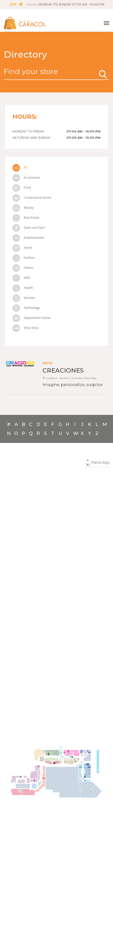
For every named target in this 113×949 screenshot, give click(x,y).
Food (21, 187)
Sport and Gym (28, 227)
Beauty (23, 207)
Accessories (26, 177)
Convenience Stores (32, 197)
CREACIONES (63, 370)
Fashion (23, 258)
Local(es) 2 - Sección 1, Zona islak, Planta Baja (69, 378)
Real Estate (25, 217)
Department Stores (31, 318)
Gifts (21, 278)
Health (22, 288)
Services (23, 298)
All (19, 167)
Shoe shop (25, 328)
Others (22, 268)
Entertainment (28, 237)
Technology (26, 308)
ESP (16, 4)
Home (22, 248)
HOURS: (65, 4)
